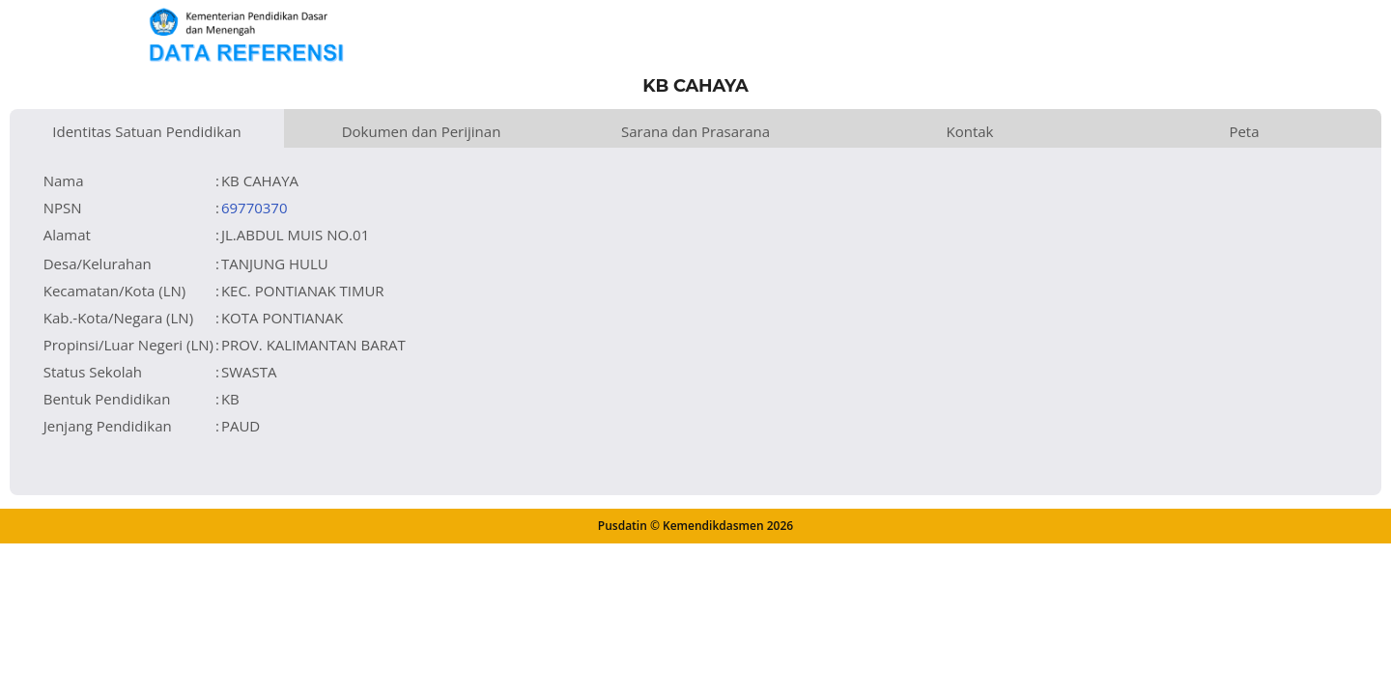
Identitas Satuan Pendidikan (146, 131)
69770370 (254, 207)
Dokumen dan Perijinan (421, 131)
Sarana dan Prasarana (695, 131)
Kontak (970, 131)
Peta (1244, 131)
